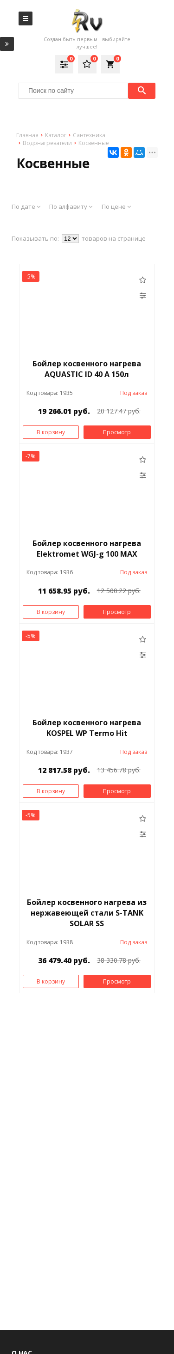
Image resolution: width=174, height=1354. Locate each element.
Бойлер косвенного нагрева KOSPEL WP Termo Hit (86, 727)
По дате (26, 206)
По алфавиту (70, 206)
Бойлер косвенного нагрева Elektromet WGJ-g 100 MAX (86, 548)
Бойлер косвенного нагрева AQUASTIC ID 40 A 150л (86, 368)
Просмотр (117, 432)
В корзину (51, 432)
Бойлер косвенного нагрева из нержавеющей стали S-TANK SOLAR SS (87, 913)
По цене (116, 206)
